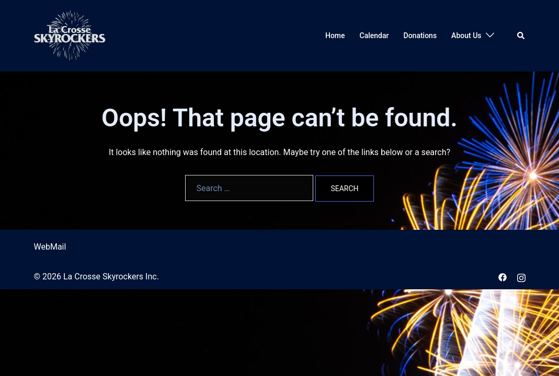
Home (335, 35)
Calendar (374, 35)
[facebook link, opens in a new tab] (502, 276)
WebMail (50, 247)
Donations (420, 35)
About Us (466, 35)
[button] (521, 35)
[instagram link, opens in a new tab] (521, 276)
